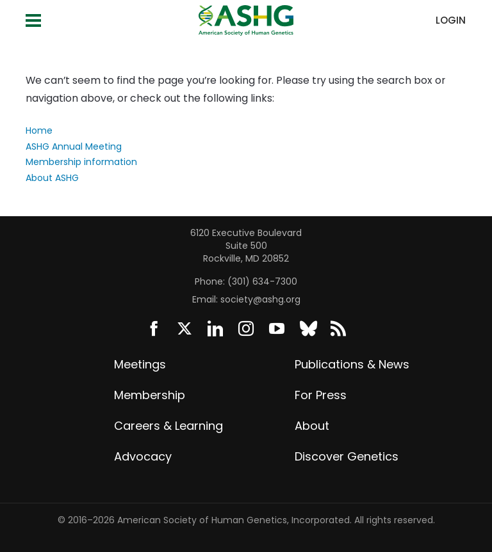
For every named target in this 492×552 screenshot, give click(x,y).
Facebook (153, 328)
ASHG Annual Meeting (74, 146)
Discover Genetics (346, 456)
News (338, 328)
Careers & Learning (168, 426)
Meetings (140, 364)
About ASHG (52, 177)
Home (39, 130)
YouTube (276, 328)
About (312, 426)
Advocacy (143, 456)
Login (451, 20)
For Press (321, 395)
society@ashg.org (260, 299)
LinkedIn (215, 328)
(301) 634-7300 (262, 281)
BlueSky (307, 328)
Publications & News (352, 364)
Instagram (246, 328)
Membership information (81, 161)
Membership (149, 395)
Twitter (184, 328)
